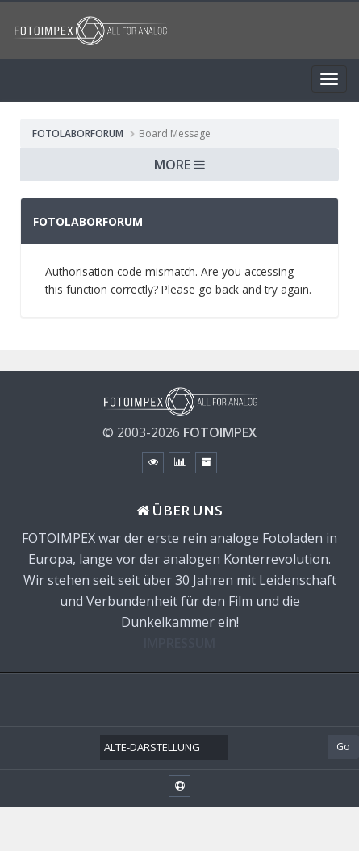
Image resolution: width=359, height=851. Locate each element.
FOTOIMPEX (220, 432)
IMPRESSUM (179, 643)
